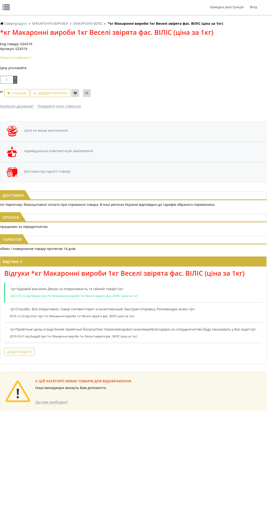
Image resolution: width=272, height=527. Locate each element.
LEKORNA (93, 461)
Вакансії (62, 3)
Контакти (89, 3)
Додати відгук (82, 373)
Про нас (12, 3)
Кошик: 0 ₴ (242, 56)
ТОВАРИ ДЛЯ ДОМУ (213, 476)
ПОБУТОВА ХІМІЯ (249, 471)
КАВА (90, 451)
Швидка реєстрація (227, 3)
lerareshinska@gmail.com (43, 514)
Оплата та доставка (101, 55)
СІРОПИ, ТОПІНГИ (137, 471)
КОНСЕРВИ (132, 476)
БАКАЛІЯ (92, 456)
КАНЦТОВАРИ (246, 461)
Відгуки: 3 (75, 265)
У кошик (39, 121)
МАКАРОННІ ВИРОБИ (140, 486)
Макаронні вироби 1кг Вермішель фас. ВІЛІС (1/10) (226, 194)
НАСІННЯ (93, 466)
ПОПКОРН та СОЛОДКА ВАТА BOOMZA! (61, 476)
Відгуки (37, 3)
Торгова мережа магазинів (133, 400)
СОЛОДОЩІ (207, 451)
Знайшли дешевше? (17, 131)
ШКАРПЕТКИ (245, 466)
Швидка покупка (73, 121)
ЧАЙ (52, 486)
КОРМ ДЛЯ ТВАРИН (139, 481)
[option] (133, 177)
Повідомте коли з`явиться (59, 131)
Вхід (253, 3)
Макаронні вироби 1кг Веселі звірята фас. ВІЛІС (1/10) (45, 194)
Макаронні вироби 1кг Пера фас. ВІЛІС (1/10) (136, 194)
